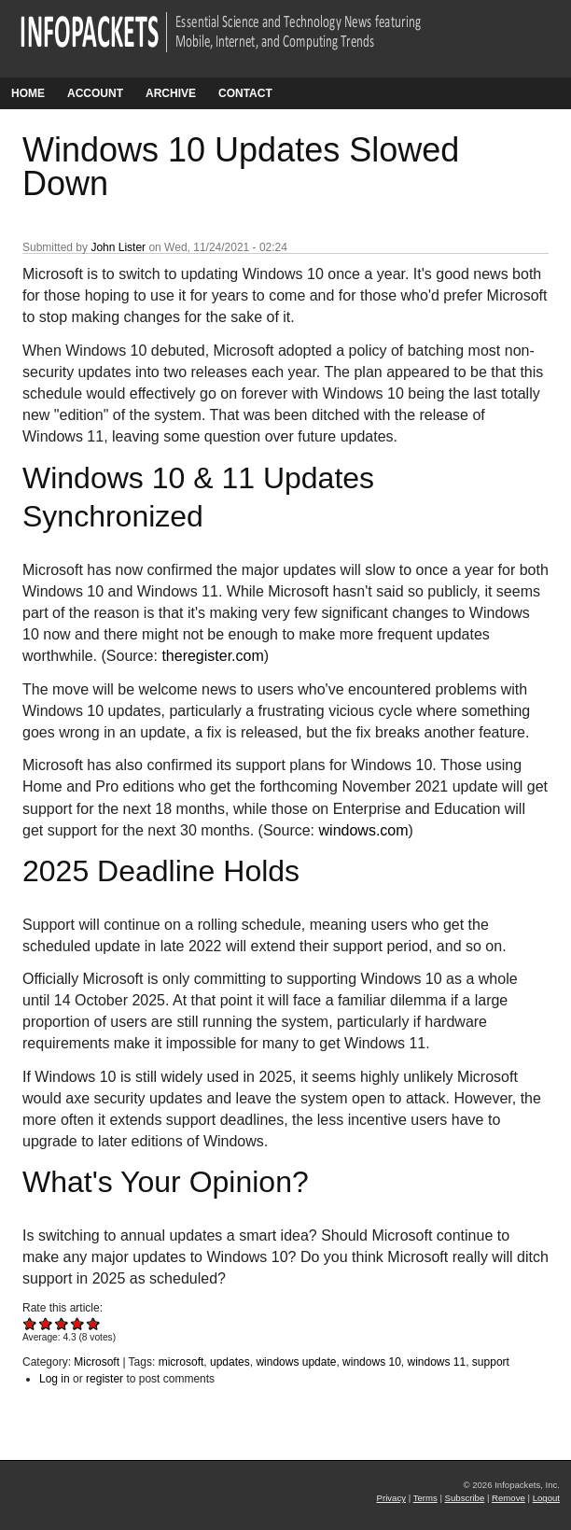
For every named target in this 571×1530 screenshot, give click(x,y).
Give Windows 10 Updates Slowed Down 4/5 (78, 1323)
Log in (54, 1378)
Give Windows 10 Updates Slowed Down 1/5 (30, 1323)
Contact (245, 93)
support (490, 1362)
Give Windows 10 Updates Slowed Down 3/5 (62, 1323)
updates (230, 1362)
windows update (296, 1362)
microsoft (181, 1362)
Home (28, 93)
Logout (546, 1498)
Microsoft (96, 1362)
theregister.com (212, 656)
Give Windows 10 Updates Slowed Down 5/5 (94, 1323)
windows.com (364, 830)
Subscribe (465, 1498)
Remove (508, 1498)
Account (95, 93)
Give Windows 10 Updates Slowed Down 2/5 (46, 1323)
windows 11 (436, 1362)
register (104, 1378)
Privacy (391, 1498)
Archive (171, 93)
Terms (425, 1498)
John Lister (118, 247)
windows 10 (371, 1362)
